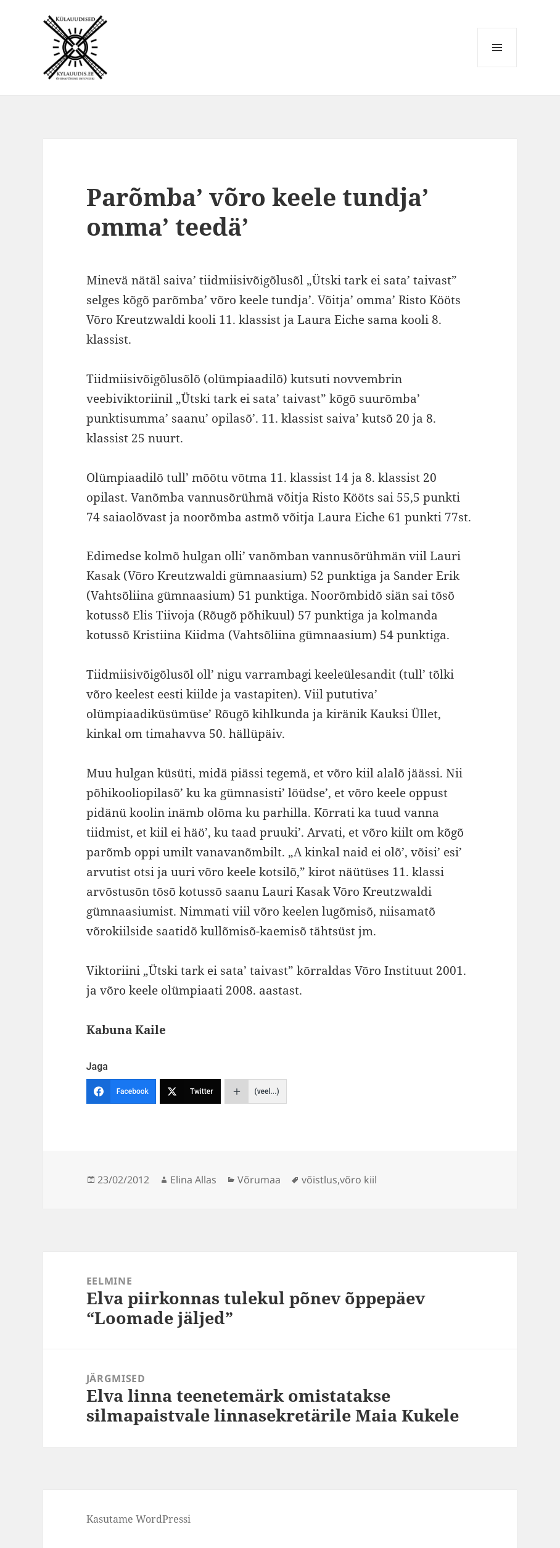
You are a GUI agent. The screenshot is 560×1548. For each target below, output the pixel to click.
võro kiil (358, 1179)
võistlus (319, 1179)
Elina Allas (193, 1179)
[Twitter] (190, 1091)
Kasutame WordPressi (138, 1519)
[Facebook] (121, 1091)
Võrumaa (259, 1179)
